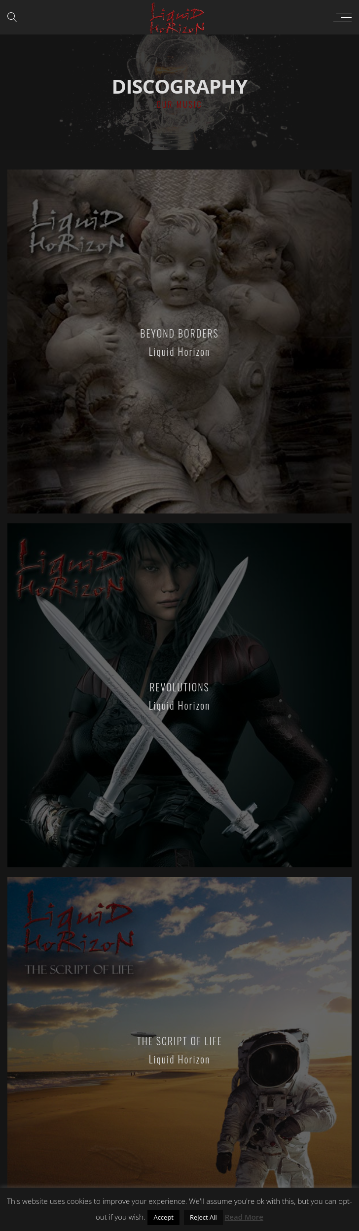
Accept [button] (163, 1217)
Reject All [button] (203, 1217)
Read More (244, 1217)
